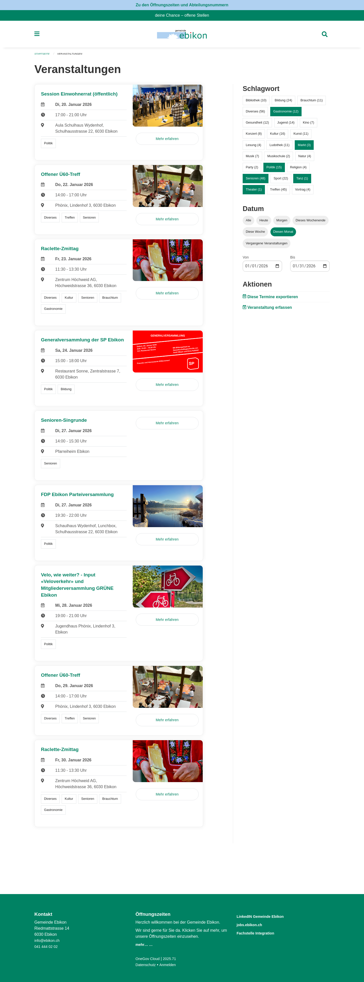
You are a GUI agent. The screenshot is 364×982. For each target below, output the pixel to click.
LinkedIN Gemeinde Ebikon (268, 916)
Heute (263, 222)
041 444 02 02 (47, 946)
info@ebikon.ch (48, 940)
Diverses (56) (255, 113)
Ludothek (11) (279, 147)
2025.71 (173, 958)
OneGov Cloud (148, 958)
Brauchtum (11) (312, 102)
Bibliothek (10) (256, 102)
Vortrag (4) (302, 192)
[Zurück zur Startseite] (182, 35)
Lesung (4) (253, 147)
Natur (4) (304, 158)
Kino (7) (308, 125)
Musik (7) (252, 158)
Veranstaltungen (73, 56)
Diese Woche (255, 234)
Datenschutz (146, 965)
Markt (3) (304, 147)
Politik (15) (274, 169)
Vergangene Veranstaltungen (266, 245)
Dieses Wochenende (311, 222)
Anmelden (171, 965)
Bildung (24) (283, 102)
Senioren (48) (255, 180)
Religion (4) (298, 169)
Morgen (281, 222)
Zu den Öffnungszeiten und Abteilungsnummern (182, 5)
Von (246, 259)
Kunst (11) (300, 136)
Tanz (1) (302, 180)
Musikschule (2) (278, 158)
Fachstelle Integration (261, 932)
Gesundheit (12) (257, 125)
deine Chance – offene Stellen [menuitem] (184, 15)
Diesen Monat (283, 234)
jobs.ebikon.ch (253, 924)
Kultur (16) (277, 136)
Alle (248, 222)
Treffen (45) (278, 192)
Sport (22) (281, 180)
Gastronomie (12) (286, 113)
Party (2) (252, 169)
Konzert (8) (254, 136)
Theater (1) (254, 192)
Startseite (42, 56)
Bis (292, 259)
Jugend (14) (285, 125)
